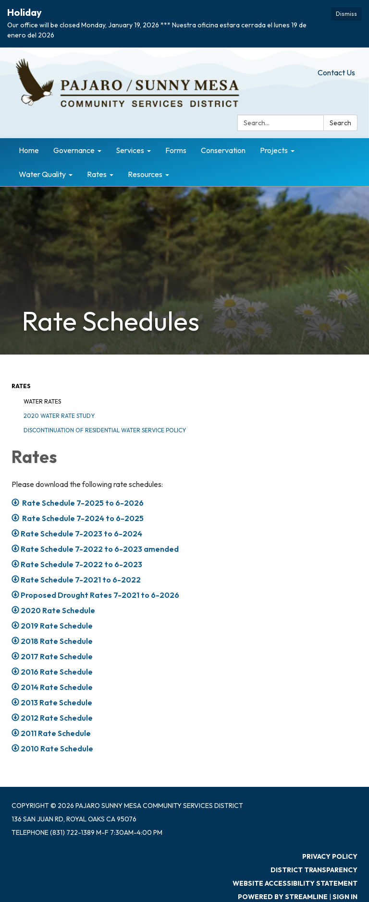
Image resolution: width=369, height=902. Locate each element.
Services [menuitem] (130, 150)
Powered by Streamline (283, 896)
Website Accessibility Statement (295, 883)
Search (340, 123)
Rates (21, 386)
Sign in (344, 896)
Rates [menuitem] (97, 174)
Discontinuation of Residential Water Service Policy (105, 430)
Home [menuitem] (29, 150)
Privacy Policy (329, 856)
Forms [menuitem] (175, 150)
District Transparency (314, 870)
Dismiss (346, 13)
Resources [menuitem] (145, 174)
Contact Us (336, 72)
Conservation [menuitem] (223, 150)
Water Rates (42, 401)
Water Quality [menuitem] (42, 174)
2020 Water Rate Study (59, 415)
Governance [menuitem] (74, 150)
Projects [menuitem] (274, 150)
